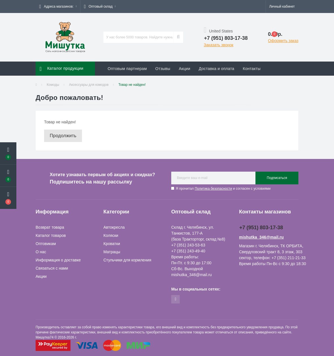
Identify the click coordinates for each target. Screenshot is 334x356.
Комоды (53, 85)
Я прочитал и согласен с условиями (223, 189)
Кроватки (111, 243)
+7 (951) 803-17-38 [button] (261, 227)
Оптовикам (46, 243)
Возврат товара (50, 227)
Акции (184, 68)
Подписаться (277, 178)
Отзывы (162, 68)
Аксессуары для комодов (89, 85)
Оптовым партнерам (127, 68)
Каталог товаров (51, 235)
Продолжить (63, 135)
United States (218, 31)
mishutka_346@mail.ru (261, 237)
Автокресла (114, 227)
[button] (58, 6)
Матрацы (111, 252)
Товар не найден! (132, 85)
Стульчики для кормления (127, 260)
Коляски (110, 235)
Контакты (252, 68)
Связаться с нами (52, 268)
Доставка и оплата (216, 68)
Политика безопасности (213, 189)
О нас (41, 252)
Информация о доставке (58, 260)
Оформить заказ (283, 40)
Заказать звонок (218, 45)
